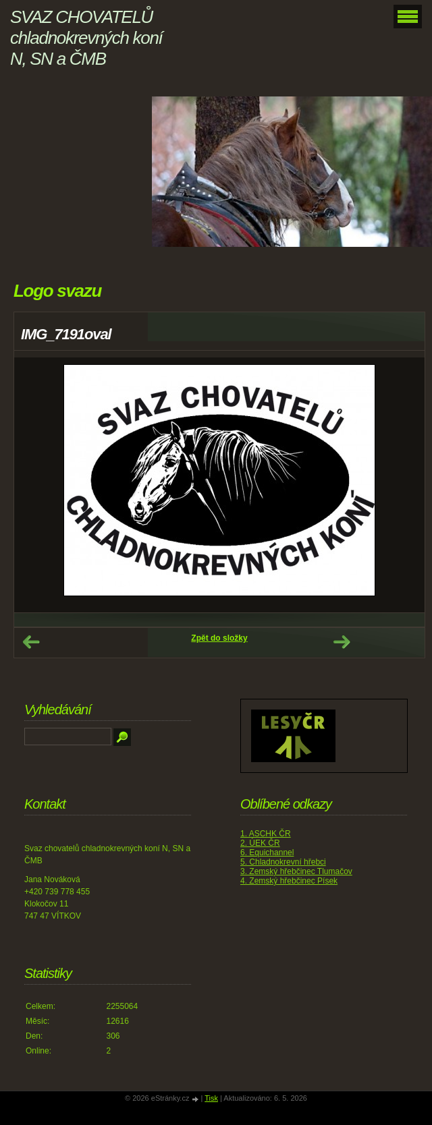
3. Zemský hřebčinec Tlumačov (296, 871)
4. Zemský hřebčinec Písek (289, 881)
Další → (341, 642)
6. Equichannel (267, 852)
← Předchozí (31, 642)
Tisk (211, 1098)
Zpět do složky (219, 638)
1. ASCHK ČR (265, 833)
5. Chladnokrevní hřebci (283, 862)
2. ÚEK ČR (260, 843)
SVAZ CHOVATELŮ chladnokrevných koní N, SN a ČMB (86, 38)
